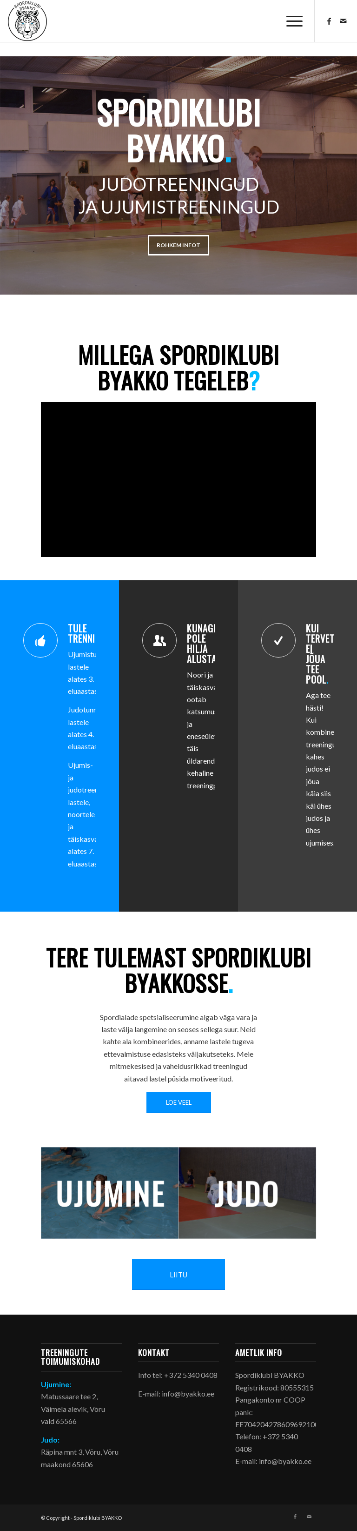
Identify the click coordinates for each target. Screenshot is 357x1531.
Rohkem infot (178, 245)
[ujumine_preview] (110, 1193)
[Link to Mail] (343, 21)
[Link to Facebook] (329, 21)
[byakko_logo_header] (27, 21)
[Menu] (290, 21)
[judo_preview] (247, 1193)
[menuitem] (290, 21)
